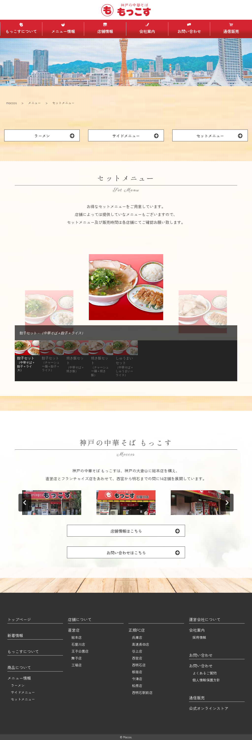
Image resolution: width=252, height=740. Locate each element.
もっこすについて (21, 28)
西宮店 (137, 658)
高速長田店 (140, 644)
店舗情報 (105, 28)
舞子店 (76, 658)
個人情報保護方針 (206, 679)
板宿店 (137, 671)
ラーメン (56, 135)
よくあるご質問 (204, 673)
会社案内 (147, 28)
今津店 (137, 678)
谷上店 (137, 651)
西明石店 (139, 664)
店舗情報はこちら (147, 531)
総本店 (76, 637)
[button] (27, 360)
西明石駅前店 (142, 692)
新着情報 (15, 635)
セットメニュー (222, 135)
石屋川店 (78, 644)
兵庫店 (137, 637)
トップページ (19, 619)
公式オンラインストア (208, 708)
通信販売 (231, 28)
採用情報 (199, 637)
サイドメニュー (137, 135)
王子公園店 (80, 651)
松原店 (137, 685)
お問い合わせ (189, 28)
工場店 (76, 664)
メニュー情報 (63, 28)
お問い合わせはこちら (146, 552)
